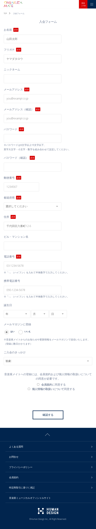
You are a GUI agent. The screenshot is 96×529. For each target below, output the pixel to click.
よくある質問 (16, 446)
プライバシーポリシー (20, 467)
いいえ (24, 331)
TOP (5, 13)
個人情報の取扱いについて (48, 389)
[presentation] (48, 400)
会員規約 (46, 384)
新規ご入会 (83, 4)
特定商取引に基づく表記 (22, 487)
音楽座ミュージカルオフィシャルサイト (30, 497)
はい (9, 331)
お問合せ (13, 456)
